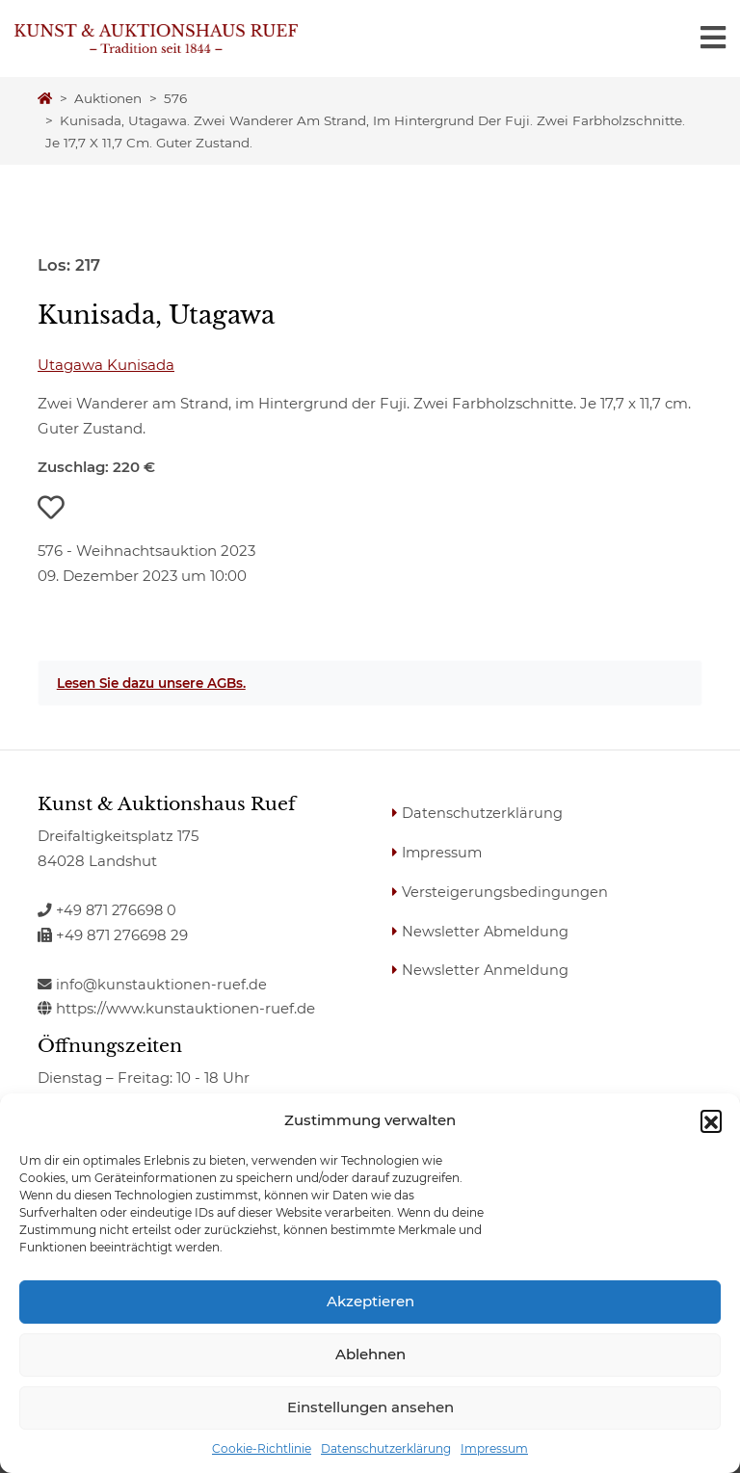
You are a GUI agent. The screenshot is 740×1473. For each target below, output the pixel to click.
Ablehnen (370, 1354)
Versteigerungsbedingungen (506, 890)
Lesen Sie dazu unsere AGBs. (151, 683)
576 (175, 98)
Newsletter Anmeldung (487, 969)
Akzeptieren (370, 1301)
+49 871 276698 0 (109, 910)
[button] (711, 1120)
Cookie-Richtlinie (261, 1448)
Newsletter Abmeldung (487, 930)
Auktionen (108, 98)
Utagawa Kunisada (106, 364)
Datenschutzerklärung (386, 1448)
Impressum (494, 1448)
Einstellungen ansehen (370, 1407)
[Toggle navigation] (713, 38)
